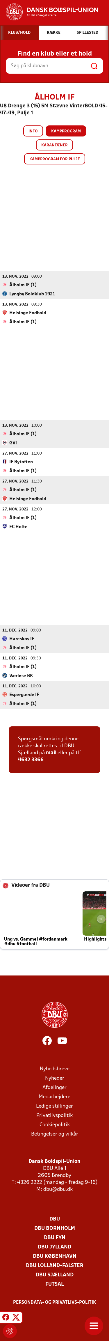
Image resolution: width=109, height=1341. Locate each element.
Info (33, 131)
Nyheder (54, 1078)
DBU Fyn (54, 1237)
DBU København (54, 1256)
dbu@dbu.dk (58, 1189)
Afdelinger (54, 1087)
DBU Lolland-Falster (54, 1265)
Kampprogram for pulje (54, 159)
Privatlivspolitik (54, 1115)
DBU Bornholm (54, 1228)
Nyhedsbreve (54, 1068)
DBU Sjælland (55, 1274)
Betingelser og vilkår (54, 1133)
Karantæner (54, 145)
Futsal (54, 1284)
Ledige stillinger (54, 1106)
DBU (54, 1218)
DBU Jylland (54, 1246)
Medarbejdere (54, 1096)
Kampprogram (66, 131)
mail (51, 752)
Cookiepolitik (55, 1124)
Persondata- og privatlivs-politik (54, 1302)
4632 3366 (31, 759)
